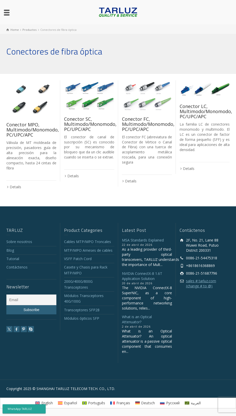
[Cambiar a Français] (120, 403)
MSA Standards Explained (143, 240)
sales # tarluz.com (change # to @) (201, 283)
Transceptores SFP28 (82, 309)
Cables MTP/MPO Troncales (87, 241)
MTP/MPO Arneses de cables (88, 250)
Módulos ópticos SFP (81, 318)
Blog (10, 250)
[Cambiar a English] (44, 403)
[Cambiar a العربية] (192, 403)
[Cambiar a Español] (67, 403)
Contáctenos (17, 267)
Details (15, 186)
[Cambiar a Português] (94, 403)
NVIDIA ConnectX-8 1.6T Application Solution (142, 276)
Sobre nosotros (19, 241)
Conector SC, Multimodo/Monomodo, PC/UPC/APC (90, 124)
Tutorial (12, 258)
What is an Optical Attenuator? (137, 319)
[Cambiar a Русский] (169, 403)
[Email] (31, 299)
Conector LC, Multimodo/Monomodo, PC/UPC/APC (206, 111)
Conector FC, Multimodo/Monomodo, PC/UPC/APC (148, 124)
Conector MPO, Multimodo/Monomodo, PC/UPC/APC (32, 130)
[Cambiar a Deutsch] (145, 403)
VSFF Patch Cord (78, 258)
